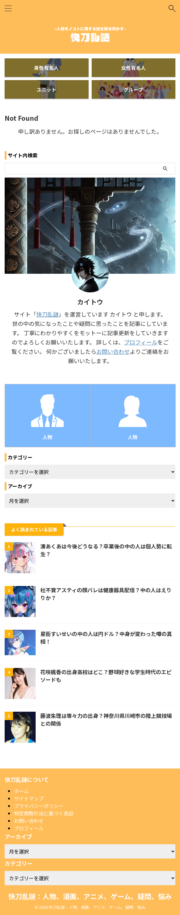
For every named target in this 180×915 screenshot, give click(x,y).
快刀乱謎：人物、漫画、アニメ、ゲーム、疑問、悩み (90, 896)
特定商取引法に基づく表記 (43, 813)
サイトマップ (29, 798)
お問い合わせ (113, 351)
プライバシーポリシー (39, 805)
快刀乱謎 (47, 314)
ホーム (21, 790)
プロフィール (140, 342)
